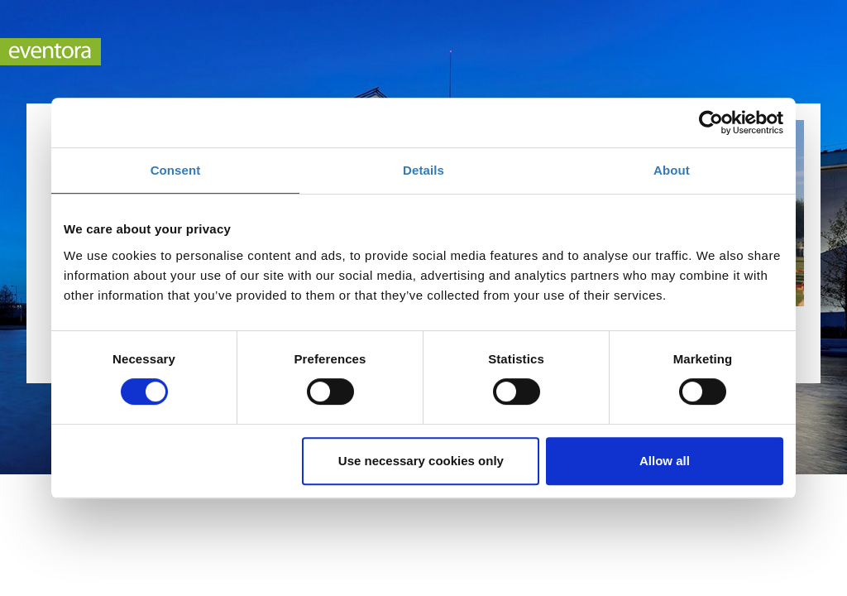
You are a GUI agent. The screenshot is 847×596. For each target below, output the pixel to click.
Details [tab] (423, 170)
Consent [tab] (176, 170)
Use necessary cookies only (421, 461)
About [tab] (671, 170)
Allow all (664, 461)
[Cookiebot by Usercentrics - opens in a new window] (711, 122)
